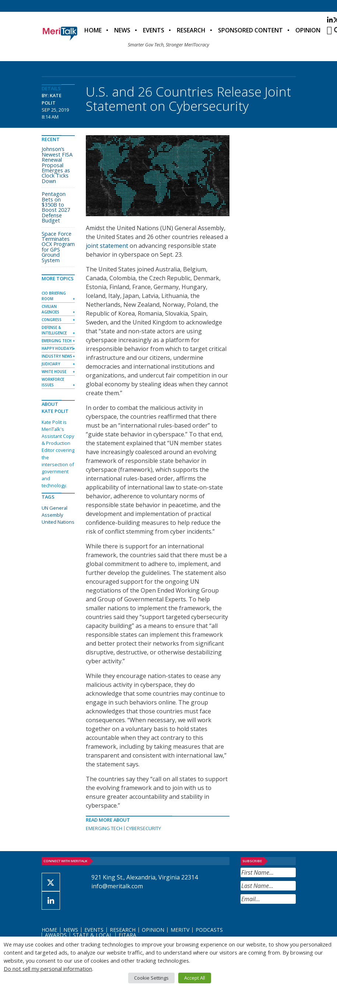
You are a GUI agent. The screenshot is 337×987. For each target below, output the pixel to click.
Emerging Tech (104, 828)
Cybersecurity (143, 828)
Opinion (307, 30)
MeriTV (180, 929)
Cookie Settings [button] (151, 977)
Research (191, 30)
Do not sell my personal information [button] (48, 968)
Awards (56, 934)
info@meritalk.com (117, 886)
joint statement (107, 246)
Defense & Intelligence (54, 330)
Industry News (57, 356)
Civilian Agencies (50, 309)
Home (93, 30)
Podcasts (209, 929)
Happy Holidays (58, 348)
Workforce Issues (53, 382)
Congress (52, 319)
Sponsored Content (250, 30)
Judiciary (51, 363)
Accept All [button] (194, 977)
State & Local (92, 934)
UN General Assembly (54, 511)
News (122, 30)
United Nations (58, 522)
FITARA (127, 934)
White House (54, 371)
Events (153, 30)
